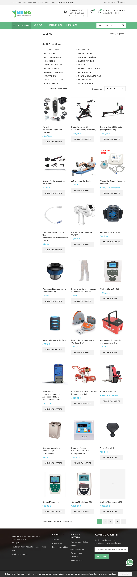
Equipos (38, 25)
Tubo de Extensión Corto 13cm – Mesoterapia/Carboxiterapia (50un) (55, 236)
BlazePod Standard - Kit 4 (54, 340)
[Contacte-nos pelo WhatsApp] (129, 562)
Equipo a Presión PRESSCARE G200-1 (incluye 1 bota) (80, 451)
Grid (43, 88)
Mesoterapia (84, 80)
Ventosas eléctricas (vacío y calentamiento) (55, 290)
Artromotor (84, 72)
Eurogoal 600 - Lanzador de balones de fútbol (83, 392)
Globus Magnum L (50, 502)
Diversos (50, 61)
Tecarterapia (52, 50)
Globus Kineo (85, 50)
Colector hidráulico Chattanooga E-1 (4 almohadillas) (51, 451)
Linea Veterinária (87, 57)
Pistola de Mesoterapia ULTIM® (81, 233)
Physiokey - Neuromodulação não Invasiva (52, 129)
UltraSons (51, 76)
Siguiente (123, 521)
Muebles (72, 25)
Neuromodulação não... (90, 76)
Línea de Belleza (53, 65)
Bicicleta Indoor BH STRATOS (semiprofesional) (83, 128)
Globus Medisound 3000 (111, 502)
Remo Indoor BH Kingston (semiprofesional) (111, 128)
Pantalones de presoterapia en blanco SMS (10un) (83, 290)
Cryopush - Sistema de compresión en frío (110, 341)
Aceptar (125, 574)
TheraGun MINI (107, 448)
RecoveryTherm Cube (110, 232)
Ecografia (50, 53)
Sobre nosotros (77, 549)
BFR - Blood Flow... (55, 80)
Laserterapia (52, 68)
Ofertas (55, 539)
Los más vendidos (60, 547)
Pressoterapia (85, 53)
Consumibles (55, 25)
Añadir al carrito (53, 142)
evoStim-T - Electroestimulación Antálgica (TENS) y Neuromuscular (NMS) (52, 395)
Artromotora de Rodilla (81, 181)
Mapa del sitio (77, 560)
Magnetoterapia (54, 72)
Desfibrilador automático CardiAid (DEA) (82, 341)
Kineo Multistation (108, 391)
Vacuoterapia (52, 83)
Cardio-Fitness (86, 61)
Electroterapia (53, 57)
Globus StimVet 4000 (109, 289)
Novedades (57, 543)
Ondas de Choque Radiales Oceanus (112, 182)
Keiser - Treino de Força (90, 68)
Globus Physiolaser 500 (81, 502)
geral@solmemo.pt (66, 2)
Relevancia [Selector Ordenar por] (115, 88)
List (48, 88)
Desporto (83, 65)
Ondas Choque (85, 83)
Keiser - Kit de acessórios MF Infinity (53, 182)
